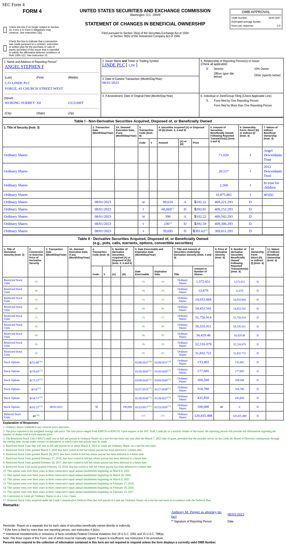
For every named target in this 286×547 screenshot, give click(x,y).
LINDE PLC (113, 65)
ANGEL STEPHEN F (24, 66)
